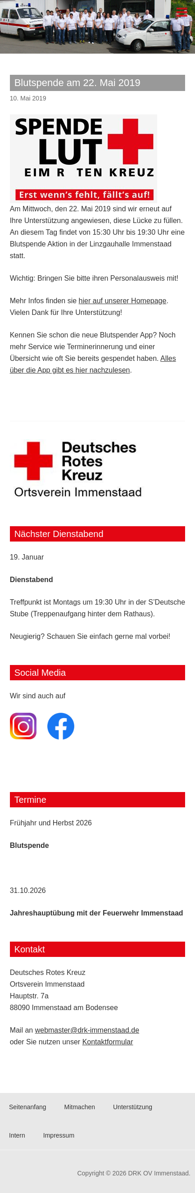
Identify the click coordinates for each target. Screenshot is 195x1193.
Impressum (58, 1135)
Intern (17, 1135)
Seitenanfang (27, 1107)
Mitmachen (79, 1107)
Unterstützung (132, 1107)
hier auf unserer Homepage (123, 301)
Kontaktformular (107, 1042)
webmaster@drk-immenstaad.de (87, 1030)
